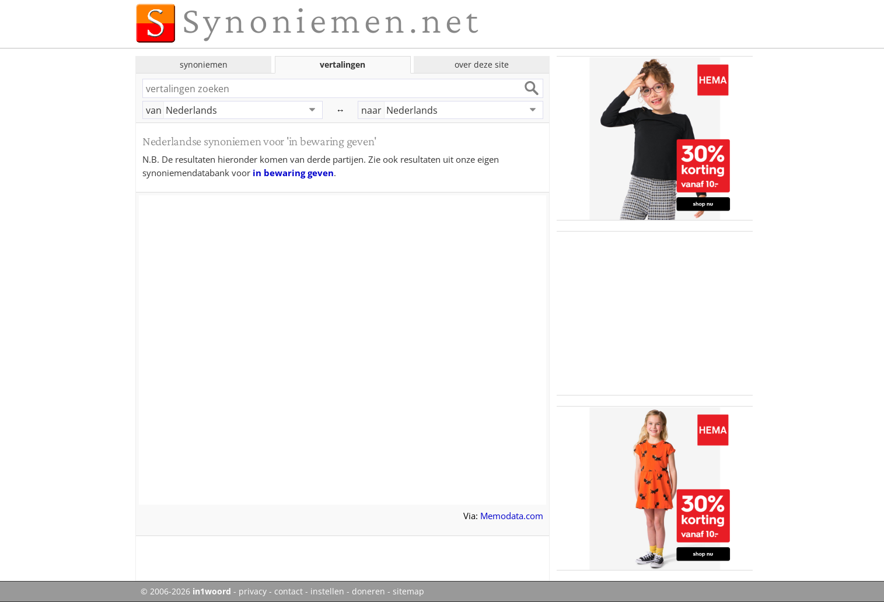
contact (288, 591)
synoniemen (204, 64)
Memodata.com (511, 516)
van (154, 110)
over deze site (482, 64)
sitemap (408, 591)
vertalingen (342, 64)
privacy (253, 591)
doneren (368, 591)
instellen (327, 591)
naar (371, 110)
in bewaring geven (293, 172)
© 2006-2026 (186, 591)
